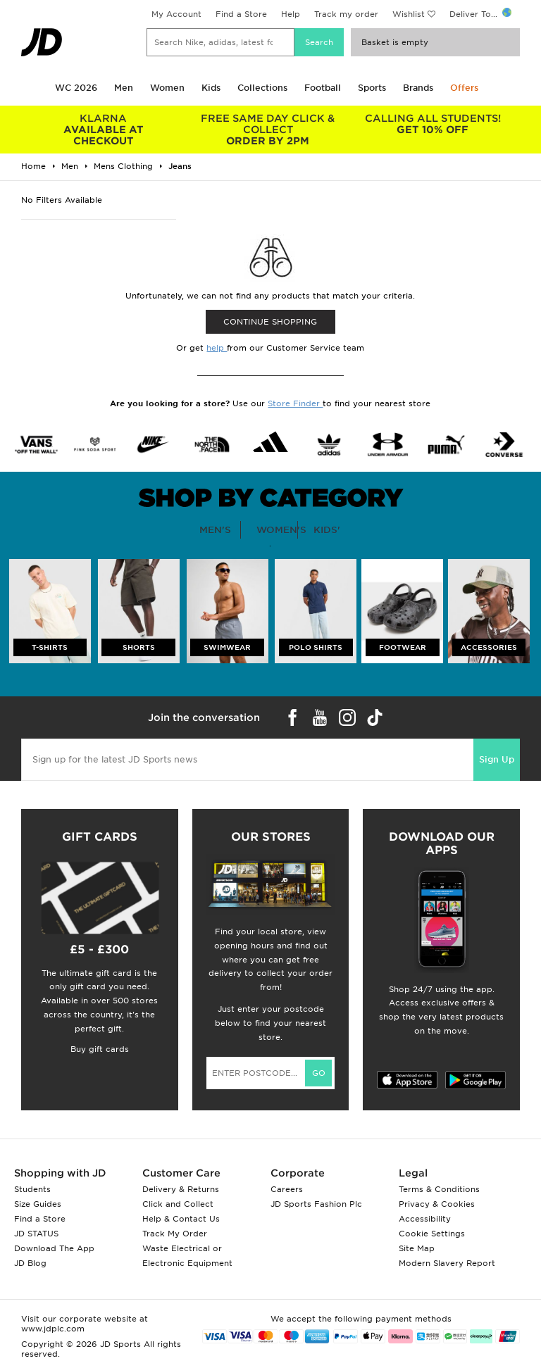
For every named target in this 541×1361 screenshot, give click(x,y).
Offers (464, 87)
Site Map (417, 1248)
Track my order (346, 14)
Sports (372, 87)
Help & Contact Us (181, 1219)
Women (167, 87)
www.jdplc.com (53, 1329)
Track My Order (174, 1233)
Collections (262, 87)
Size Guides (37, 1204)
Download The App (54, 1248)
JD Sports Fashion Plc (316, 1204)
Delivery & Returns (180, 1189)
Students (32, 1189)
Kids (210, 87)
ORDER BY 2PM (268, 129)
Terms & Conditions (439, 1189)
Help (290, 14)
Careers (286, 1189)
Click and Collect (177, 1204)
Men (123, 87)
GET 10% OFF (432, 124)
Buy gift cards (99, 1049)
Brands (418, 87)
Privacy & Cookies (437, 1204)
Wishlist (408, 14)
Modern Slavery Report (447, 1263)
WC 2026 (76, 87)
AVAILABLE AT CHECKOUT (103, 129)
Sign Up (496, 759)
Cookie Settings (432, 1233)
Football (322, 87)
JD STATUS (36, 1233)
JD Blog (30, 1263)
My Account (176, 14)
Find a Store (241, 14)
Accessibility (425, 1219)
